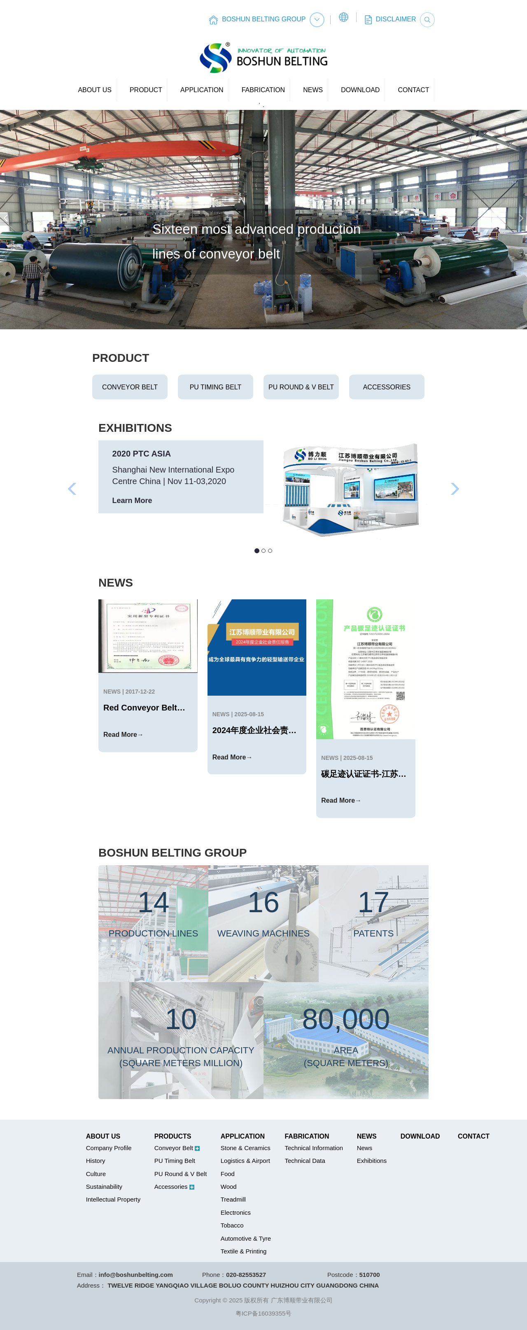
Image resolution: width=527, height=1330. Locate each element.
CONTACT (413, 89)
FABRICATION (263, 89)
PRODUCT (146, 89)
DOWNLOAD (360, 89)
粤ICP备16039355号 (264, 1313)
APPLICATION (202, 89)
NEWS (313, 89)
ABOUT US (95, 89)
